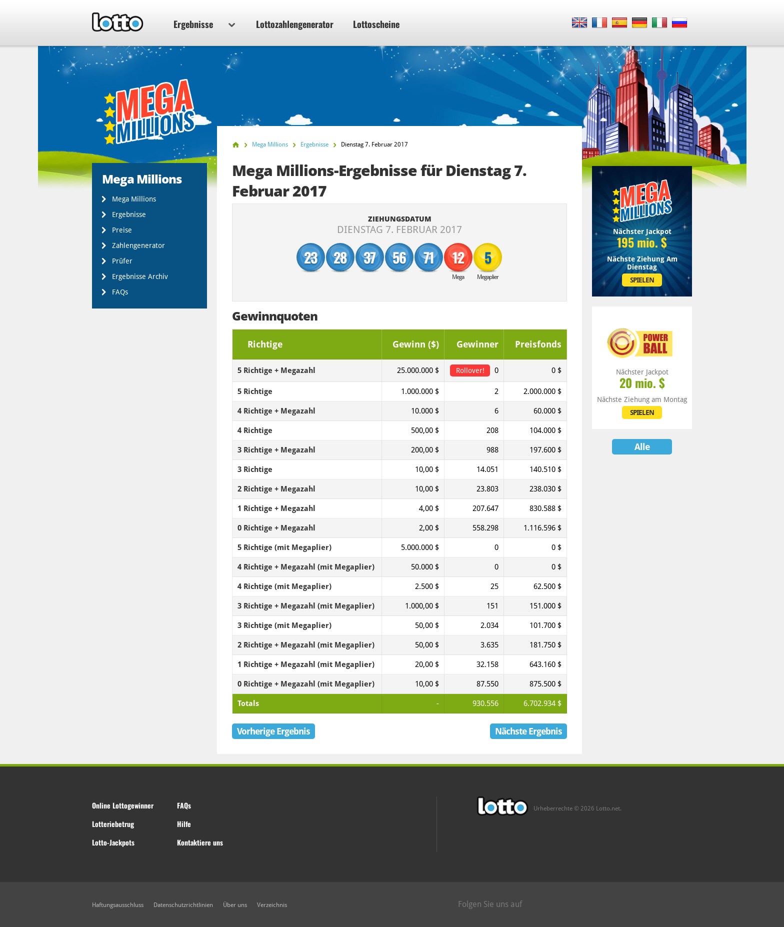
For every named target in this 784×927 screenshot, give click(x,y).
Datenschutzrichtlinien (183, 905)
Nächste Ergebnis (528, 731)
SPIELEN (642, 280)
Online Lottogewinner (123, 805)
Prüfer (122, 261)
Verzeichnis (272, 905)
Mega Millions (134, 199)
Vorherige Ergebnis (273, 731)
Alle (642, 447)
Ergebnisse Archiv (140, 276)
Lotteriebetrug (113, 823)
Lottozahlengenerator (295, 24)
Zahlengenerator (138, 246)
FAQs (120, 292)
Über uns (235, 905)
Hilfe (184, 823)
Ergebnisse (204, 24)
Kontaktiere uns (200, 842)
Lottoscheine (376, 24)
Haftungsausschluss (118, 905)
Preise (122, 230)
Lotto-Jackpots (113, 842)
